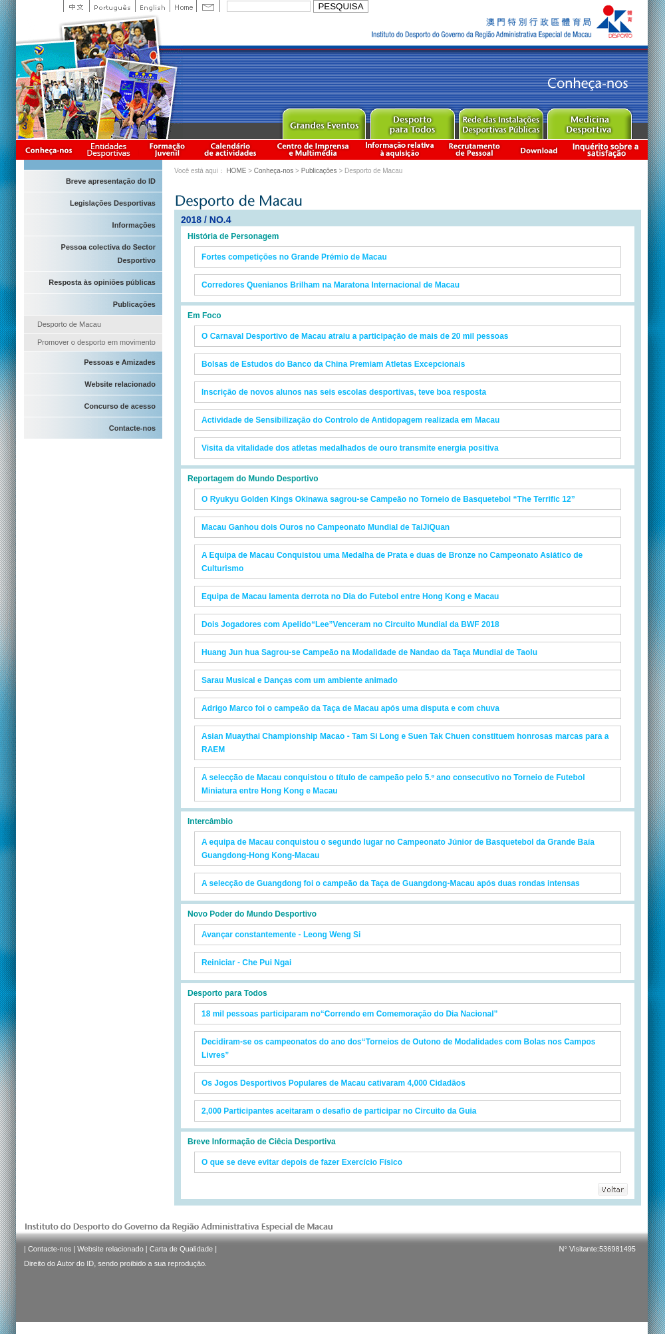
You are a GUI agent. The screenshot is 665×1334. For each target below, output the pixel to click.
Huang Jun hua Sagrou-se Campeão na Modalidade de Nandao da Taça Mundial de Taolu (369, 652)
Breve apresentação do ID (111, 181)
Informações (134, 225)
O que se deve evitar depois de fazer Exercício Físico (301, 1162)
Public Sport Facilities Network (500, 121)
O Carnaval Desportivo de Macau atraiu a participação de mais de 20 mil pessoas (355, 336)
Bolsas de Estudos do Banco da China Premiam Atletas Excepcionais (333, 364)
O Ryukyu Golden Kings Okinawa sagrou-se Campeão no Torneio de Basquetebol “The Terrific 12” (388, 499)
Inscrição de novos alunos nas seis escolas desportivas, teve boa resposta (343, 392)
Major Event (323, 121)
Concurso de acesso (120, 406)
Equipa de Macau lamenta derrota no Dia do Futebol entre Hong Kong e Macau (350, 596)
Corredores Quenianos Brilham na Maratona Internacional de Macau (330, 285)
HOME (236, 170)
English (152, 6)
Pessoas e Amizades (120, 362)
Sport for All (412, 121)
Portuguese (112, 6)
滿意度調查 (608, 149)
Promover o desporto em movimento (96, 342)
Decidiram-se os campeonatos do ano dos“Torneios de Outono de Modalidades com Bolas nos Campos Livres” (398, 1048)
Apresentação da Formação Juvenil (167, 149)
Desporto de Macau (69, 324)
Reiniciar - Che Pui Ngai (246, 962)
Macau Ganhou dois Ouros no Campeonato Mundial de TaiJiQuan (325, 527)
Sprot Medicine (589, 121)
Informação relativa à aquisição (399, 149)
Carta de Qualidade (181, 1249)
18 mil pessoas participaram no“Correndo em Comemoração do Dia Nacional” (349, 1013)
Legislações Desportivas (113, 203)
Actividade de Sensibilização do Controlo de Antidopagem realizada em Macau (350, 420)
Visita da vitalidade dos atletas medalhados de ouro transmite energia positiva (350, 448)
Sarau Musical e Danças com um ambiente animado (299, 680)
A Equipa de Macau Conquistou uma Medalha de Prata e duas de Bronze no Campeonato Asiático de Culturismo (392, 562)
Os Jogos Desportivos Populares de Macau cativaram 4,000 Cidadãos (333, 1083)
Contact (208, 6)
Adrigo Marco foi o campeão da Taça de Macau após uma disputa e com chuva (350, 708)
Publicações (134, 304)
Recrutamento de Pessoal (474, 149)
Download (539, 149)
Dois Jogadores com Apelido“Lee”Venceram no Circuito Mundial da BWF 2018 (350, 624)
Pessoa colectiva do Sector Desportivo (108, 253)
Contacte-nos (132, 428)
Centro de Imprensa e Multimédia (313, 149)
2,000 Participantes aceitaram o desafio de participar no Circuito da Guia (338, 1111)
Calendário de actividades (231, 149)
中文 (76, 6)
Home (183, 6)
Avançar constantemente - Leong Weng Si (280, 934)
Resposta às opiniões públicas (102, 282)
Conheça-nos (48, 149)
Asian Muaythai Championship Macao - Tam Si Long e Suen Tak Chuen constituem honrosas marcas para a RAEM (404, 743)
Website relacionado (120, 384)
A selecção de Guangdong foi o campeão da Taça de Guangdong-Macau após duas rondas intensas (390, 883)
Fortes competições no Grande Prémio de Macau (294, 257)
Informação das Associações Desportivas (110, 149)
